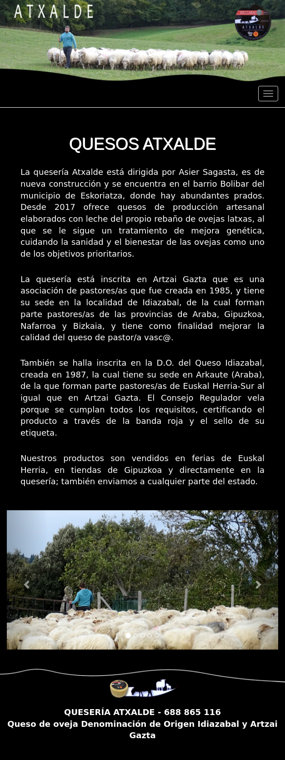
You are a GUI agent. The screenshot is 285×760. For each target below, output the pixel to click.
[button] (27, 580)
